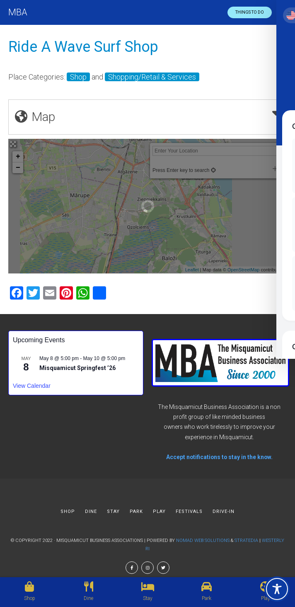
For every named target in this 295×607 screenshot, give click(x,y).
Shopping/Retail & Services (152, 77)
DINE (91, 511)
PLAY (159, 511)
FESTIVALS (189, 511)
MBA (17, 12)
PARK (136, 511)
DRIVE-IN (224, 511)
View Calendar (32, 385)
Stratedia (246, 540)
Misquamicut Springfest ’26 (77, 368)
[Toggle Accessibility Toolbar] (277, 589)
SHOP (67, 511)
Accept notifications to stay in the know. (219, 457)
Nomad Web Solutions (203, 540)
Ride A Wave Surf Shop (83, 47)
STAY (113, 511)
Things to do (249, 12)
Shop (78, 77)
